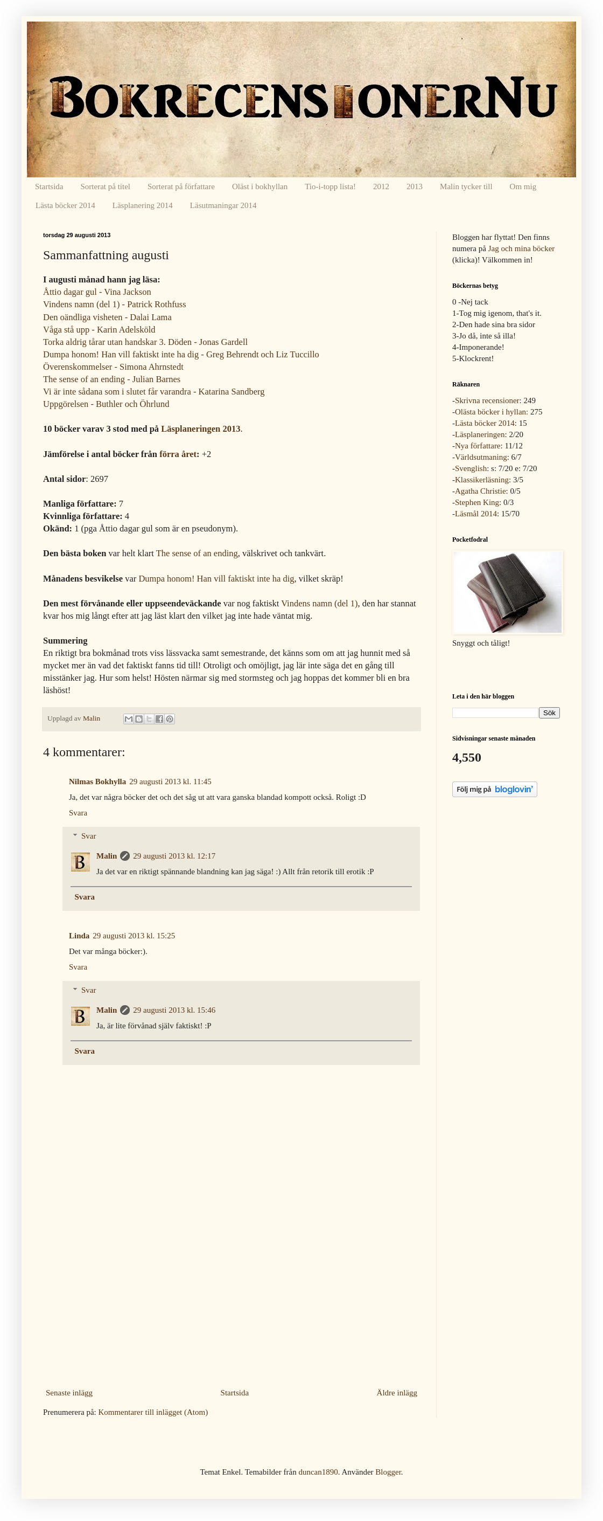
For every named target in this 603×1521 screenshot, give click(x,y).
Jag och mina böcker (521, 248)
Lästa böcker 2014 (65, 205)
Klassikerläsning (482, 479)
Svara (78, 812)
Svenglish (471, 468)
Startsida (49, 186)
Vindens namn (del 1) (319, 603)
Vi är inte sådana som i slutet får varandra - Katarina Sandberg (154, 391)
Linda (79, 935)
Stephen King (477, 502)
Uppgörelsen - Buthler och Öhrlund (106, 404)
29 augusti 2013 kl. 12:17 (174, 856)
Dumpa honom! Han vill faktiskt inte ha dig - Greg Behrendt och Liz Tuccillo (181, 354)
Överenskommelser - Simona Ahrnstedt (113, 367)
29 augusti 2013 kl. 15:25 (134, 935)
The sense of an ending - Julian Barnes (111, 379)
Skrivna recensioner (487, 400)
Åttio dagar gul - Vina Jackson (97, 292)
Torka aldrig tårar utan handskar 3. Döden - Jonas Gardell (145, 342)
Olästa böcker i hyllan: (491, 411)
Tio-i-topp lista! (330, 186)
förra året (178, 454)
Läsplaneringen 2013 (200, 429)
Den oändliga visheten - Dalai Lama (107, 317)
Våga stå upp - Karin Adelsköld (99, 329)
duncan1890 (318, 1472)
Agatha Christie (480, 491)
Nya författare (478, 445)
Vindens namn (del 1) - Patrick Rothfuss (114, 304)
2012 (381, 186)
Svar (88, 836)
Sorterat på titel (105, 186)
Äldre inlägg (397, 1392)
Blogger (388, 1472)
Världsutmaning (481, 457)
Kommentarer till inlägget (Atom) (153, 1412)
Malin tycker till (466, 186)
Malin (106, 856)
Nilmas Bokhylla (97, 781)
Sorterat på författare (181, 186)
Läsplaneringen (479, 434)
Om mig (523, 186)
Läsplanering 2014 (143, 205)
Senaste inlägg (69, 1392)
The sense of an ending (197, 553)
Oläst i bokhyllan (260, 186)
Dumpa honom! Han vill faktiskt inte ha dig (216, 578)
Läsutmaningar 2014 (223, 205)
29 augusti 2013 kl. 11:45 (170, 781)
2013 (414, 186)
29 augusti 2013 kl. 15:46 (174, 1010)
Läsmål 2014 (476, 513)
